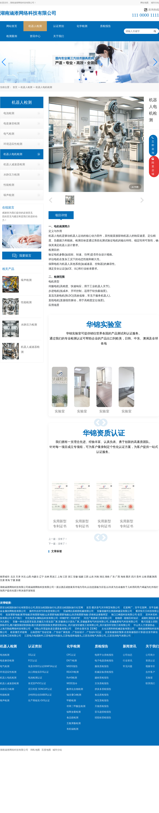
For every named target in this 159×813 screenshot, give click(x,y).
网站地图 (144, 3)
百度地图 (46, 749)
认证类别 (58, 26)
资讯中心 (35, 36)
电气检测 (22, 133)
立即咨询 (153, 145)
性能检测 (22, 184)
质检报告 (105, 26)
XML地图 (35, 749)
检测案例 (11, 36)
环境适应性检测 (22, 144)
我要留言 (25, 255)
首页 (15, 87)
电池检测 (22, 113)
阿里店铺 (153, 167)
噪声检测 (22, 195)
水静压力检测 (22, 174)
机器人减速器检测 (22, 164)
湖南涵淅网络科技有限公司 (28, 13)
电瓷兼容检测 (22, 123)
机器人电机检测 (44, 87)
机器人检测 (35, 26)
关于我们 (58, 36)
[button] (4, 62)
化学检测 (82, 26)
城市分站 (155, 3)
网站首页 (11, 26)
